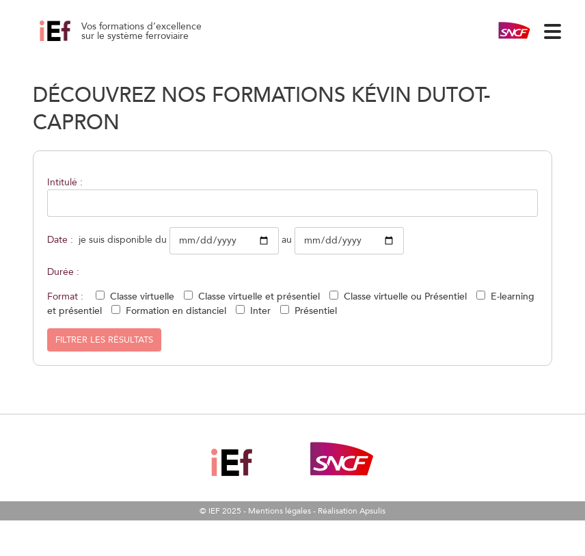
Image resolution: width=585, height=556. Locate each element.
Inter (260, 310)
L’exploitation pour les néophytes (70, 41)
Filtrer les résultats (104, 340)
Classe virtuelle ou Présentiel (405, 296)
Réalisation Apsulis (351, 510)
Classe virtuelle (142, 296)
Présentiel (316, 310)
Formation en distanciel (176, 310)
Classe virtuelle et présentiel (259, 296)
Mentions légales (279, 510)
